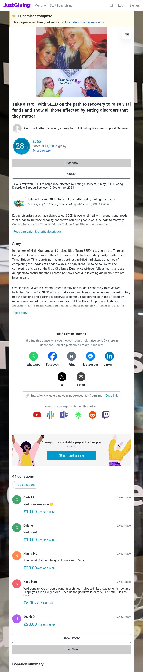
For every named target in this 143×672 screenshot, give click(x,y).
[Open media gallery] (71, 62)
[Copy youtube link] (37, 415)
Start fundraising (71, 455)
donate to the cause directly (85, 22)
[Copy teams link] (64, 415)
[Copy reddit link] (92, 415)
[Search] (112, 5)
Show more (75, 639)
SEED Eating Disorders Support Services (67, 204)
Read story (20, 313)
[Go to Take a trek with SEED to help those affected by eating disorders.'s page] (19, 203)
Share (71, 174)
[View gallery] (126, 34)
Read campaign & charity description (37, 231)
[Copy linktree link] (78, 416)
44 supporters (41, 150)
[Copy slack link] (50, 415)
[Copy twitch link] (106, 415)
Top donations (25, 485)
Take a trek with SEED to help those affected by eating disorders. (71, 199)
